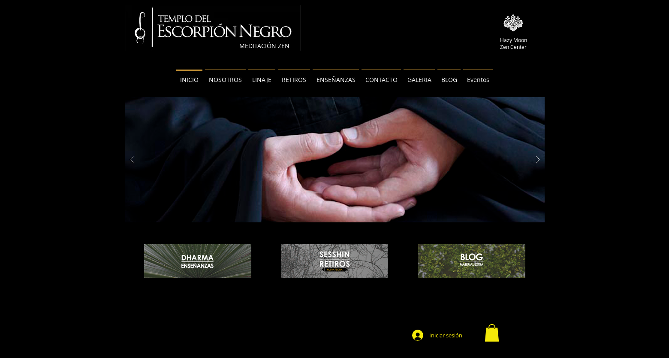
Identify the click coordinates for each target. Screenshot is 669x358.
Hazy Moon (513, 39)
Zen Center (513, 46)
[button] (492, 333)
